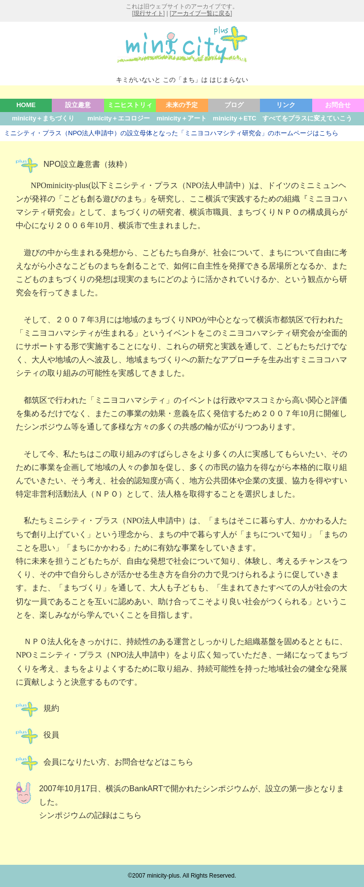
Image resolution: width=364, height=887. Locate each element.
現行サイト (148, 13)
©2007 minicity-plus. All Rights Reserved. (182, 875)
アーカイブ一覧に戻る (200, 13)
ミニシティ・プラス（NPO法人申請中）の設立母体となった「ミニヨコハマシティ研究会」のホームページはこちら (171, 133)
